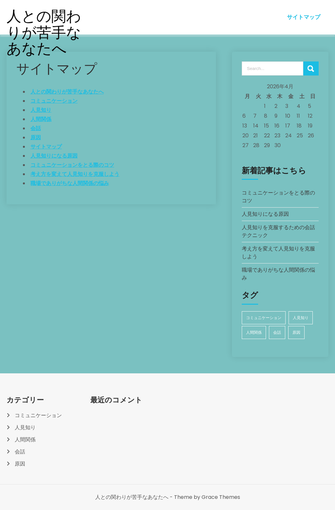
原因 (35, 137)
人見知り (40, 110)
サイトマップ (303, 17)
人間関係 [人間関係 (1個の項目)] (254, 332)
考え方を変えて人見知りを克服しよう (74, 174)
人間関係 (40, 119)
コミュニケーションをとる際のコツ (72, 165)
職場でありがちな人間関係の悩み (69, 183)
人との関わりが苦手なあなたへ (44, 32)
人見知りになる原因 (54, 156)
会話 (35, 128)
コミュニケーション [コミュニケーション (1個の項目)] (263, 317)
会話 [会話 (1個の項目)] (277, 332)
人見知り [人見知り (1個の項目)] (301, 317)
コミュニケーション (54, 101)
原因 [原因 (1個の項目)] (296, 332)
